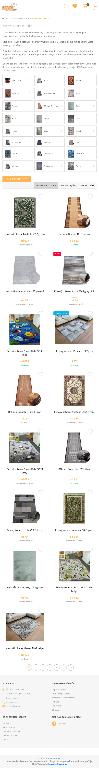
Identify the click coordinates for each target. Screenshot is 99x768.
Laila (74, 119)
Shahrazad (45, 154)
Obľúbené (56, 716)
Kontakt (5, 745)
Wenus (11, 166)
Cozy (74, 106)
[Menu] (94, 6)
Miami (74, 131)
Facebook (62, 730)
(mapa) (21, 695)
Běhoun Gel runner (48, 106)
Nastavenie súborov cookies (63, 704)
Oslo (73, 142)
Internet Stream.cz (57, 764)
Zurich (74, 167)
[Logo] (10, 6)
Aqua (74, 94)
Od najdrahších (87, 186)
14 (73, 673)
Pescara (11, 154)
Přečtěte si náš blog (10, 741)
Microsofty (13, 142)
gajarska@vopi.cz (13, 712)
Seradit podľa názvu (46, 186)
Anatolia (12, 93)
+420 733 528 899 (12, 708)
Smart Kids (76, 154)
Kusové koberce (20, 18)
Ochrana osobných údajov (43, 761)
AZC (34, 764)
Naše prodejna (8, 733)
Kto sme (5, 729)
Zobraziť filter (18, 179)
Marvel (43, 131)
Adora (74, 81)
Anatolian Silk (46, 93)
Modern (43, 142)
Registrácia (56, 712)
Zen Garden (45, 167)
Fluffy (43, 119)
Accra (42, 80)
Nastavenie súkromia (17, 761)
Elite (10, 119)
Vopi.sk (8, 18)
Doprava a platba (59, 696)
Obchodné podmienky (61, 700)
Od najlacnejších (68, 186)
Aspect (11, 106)
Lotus (11, 131)
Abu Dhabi (13, 80)
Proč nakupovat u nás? (11, 737)
